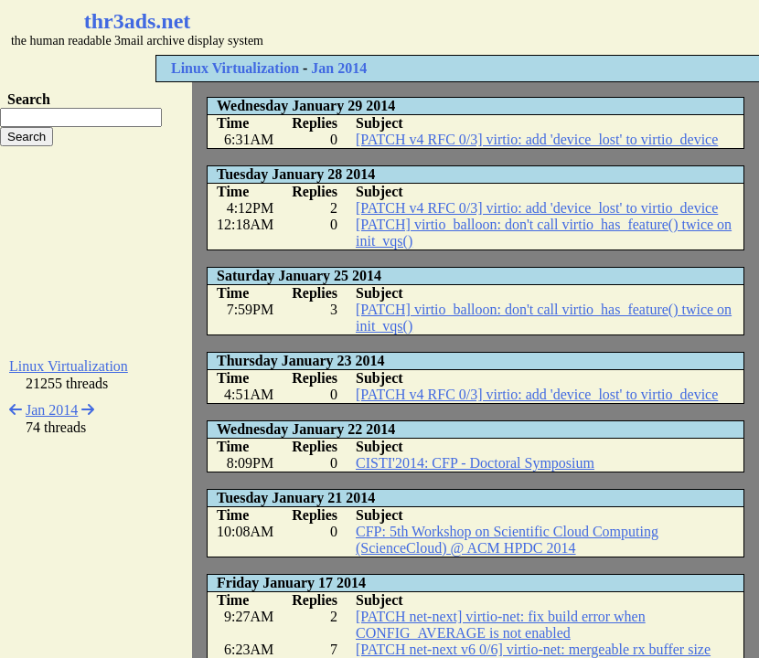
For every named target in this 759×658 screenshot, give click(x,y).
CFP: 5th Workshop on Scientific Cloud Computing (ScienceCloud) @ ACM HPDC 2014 (507, 540)
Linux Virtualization (235, 68)
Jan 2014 (339, 68)
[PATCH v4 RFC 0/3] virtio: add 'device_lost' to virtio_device (537, 139)
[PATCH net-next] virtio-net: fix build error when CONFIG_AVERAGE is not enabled (501, 625)
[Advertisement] (96, 252)
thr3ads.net (137, 21)
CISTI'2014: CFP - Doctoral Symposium (475, 463)
